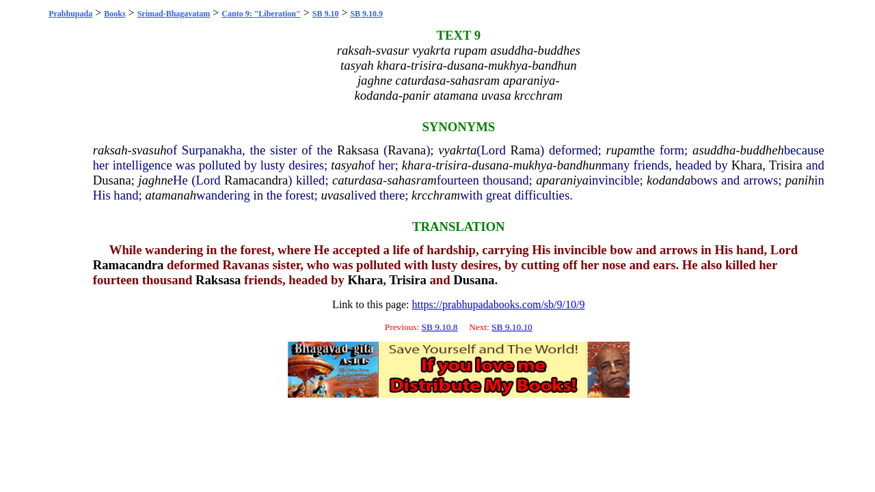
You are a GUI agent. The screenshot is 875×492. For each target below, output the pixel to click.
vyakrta (457, 150)
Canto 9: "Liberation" (260, 13)
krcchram (436, 195)
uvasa (336, 195)
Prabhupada (70, 13)
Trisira (786, 165)
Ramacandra (256, 180)
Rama (526, 150)
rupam (623, 150)
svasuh (149, 150)
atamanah (170, 195)
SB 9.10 (325, 13)
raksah (110, 150)
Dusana (112, 180)
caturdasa (357, 180)
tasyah (347, 165)
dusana (490, 165)
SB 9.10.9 (366, 13)
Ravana (407, 150)
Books (114, 13)
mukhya (532, 165)
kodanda (668, 180)
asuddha (714, 150)
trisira (451, 165)
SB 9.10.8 (440, 327)
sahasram (412, 180)
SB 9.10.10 (512, 327)
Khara (747, 165)
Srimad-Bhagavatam (174, 13)
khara (417, 165)
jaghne (155, 180)
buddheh (762, 150)
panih (800, 180)
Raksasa (358, 150)
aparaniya (562, 180)
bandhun (579, 165)
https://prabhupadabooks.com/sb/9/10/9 (498, 304)
